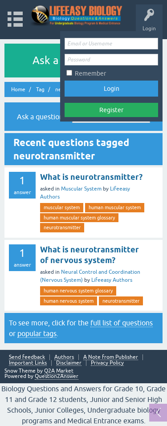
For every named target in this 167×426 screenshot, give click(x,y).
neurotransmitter (62, 227)
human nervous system (69, 301)
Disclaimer (68, 363)
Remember (90, 73)
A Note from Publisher (110, 357)
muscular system (62, 207)
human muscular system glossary (79, 217)
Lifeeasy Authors (111, 280)
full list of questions (121, 323)
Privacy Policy (107, 363)
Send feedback (27, 357)
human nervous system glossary (78, 290)
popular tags (37, 333)
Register (111, 110)
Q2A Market (58, 371)
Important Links (28, 363)
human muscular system (115, 207)
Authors (64, 357)
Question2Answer (56, 376)
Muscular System (81, 189)
